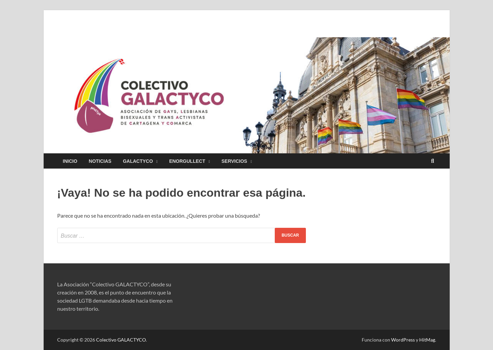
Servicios (234, 161)
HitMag (427, 340)
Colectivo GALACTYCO (121, 340)
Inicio (70, 161)
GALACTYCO (138, 161)
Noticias (100, 161)
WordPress (403, 340)
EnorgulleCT (187, 161)
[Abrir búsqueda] (433, 161)
